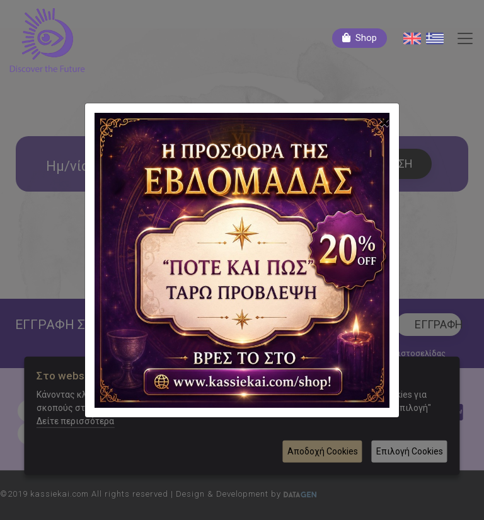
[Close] (384, 122)
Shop (366, 37)
